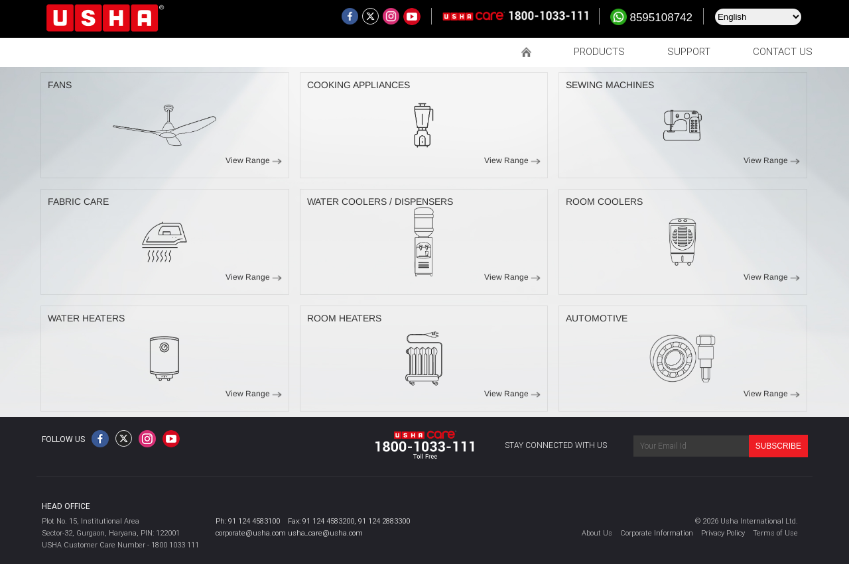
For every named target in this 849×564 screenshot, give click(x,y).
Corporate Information (656, 532)
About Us (597, 532)
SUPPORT (688, 51)
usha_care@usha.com (325, 532)
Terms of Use (775, 532)
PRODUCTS (599, 51)
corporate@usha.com (251, 532)
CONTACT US (783, 51)
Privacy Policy (723, 532)
